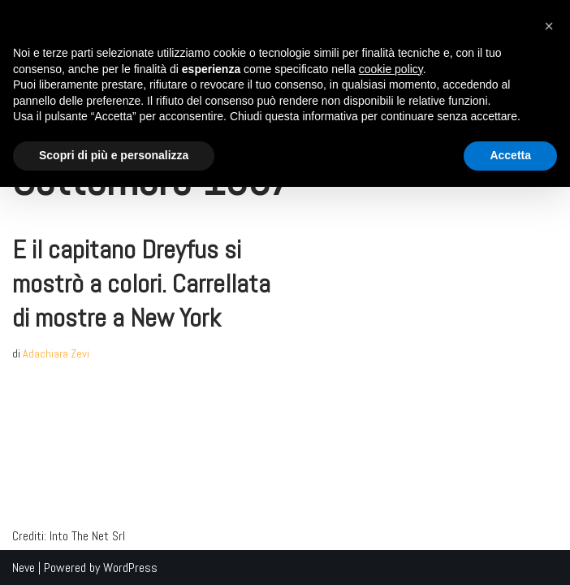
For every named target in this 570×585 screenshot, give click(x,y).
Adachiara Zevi (56, 353)
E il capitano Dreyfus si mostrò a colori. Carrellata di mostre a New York (141, 283)
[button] (549, 26)
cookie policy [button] (391, 69)
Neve (23, 567)
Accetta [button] (510, 155)
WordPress (130, 567)
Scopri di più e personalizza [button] (113, 155)
